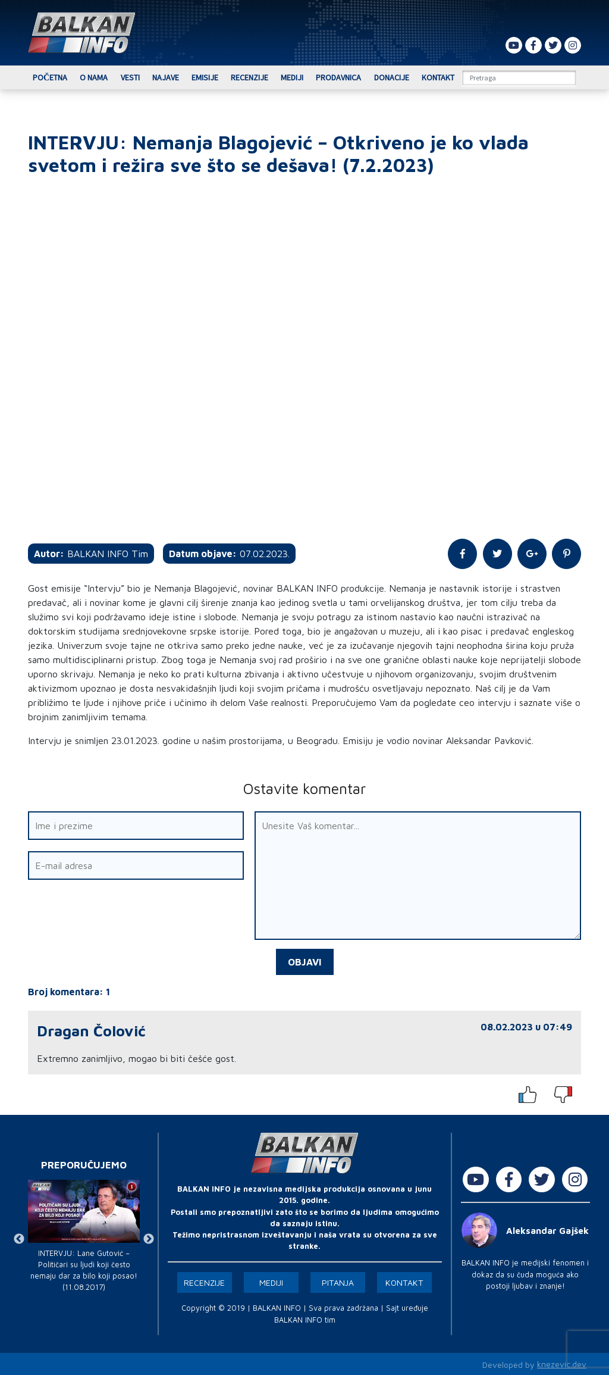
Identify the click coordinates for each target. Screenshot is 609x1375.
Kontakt (438, 77)
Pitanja (338, 1281)
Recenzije (249, 77)
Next (149, 1238)
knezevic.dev (561, 1363)
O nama (94, 77)
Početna (50, 77)
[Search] (519, 77)
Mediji (292, 77)
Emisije (205, 77)
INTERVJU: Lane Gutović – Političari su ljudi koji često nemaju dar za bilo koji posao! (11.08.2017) (83, 1269)
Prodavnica (338, 77)
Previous (19, 1238)
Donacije (391, 77)
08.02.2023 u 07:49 (526, 1025)
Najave (165, 77)
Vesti (130, 77)
